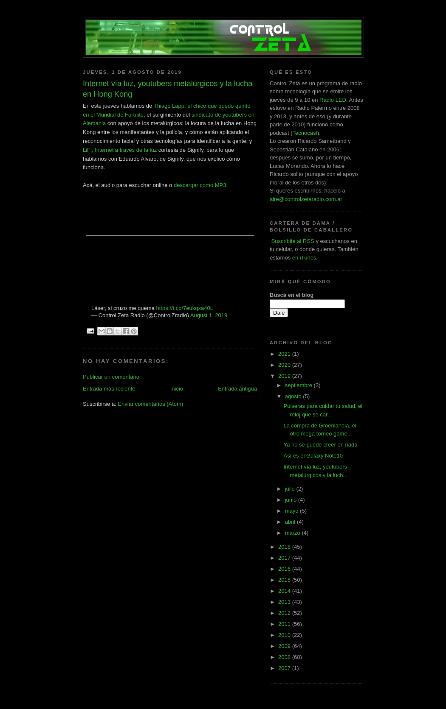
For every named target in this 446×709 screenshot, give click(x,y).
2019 (285, 376)
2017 (285, 558)
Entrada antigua (237, 388)
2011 (285, 624)
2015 (285, 580)
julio (290, 489)
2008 (285, 657)
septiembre (299, 385)
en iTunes (304, 257)
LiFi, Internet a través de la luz (120, 150)
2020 (285, 365)
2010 (285, 635)
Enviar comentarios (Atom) (150, 404)
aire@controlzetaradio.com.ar (306, 199)
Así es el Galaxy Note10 (312, 455)
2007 (285, 668)
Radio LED (332, 100)
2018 (285, 547)
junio (291, 500)
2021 (285, 354)
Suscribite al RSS (292, 241)
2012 (285, 613)
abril (291, 522)
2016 (285, 569)
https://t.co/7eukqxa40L (184, 308)
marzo (293, 533)
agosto (294, 396)
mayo (292, 511)
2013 (285, 602)
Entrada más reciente (109, 388)
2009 (285, 646)
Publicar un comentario (111, 377)
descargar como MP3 (200, 185)
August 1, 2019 (208, 315)
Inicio (176, 388)
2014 (285, 591)
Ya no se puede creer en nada (320, 444)
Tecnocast (304, 133)
